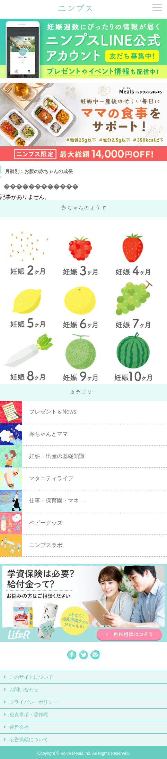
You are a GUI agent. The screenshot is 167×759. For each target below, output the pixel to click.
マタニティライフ (51, 478)
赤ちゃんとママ (48, 434)
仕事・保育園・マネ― (57, 501)
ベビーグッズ (45, 523)
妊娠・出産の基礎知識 (57, 456)
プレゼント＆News (52, 412)
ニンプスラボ (45, 545)
